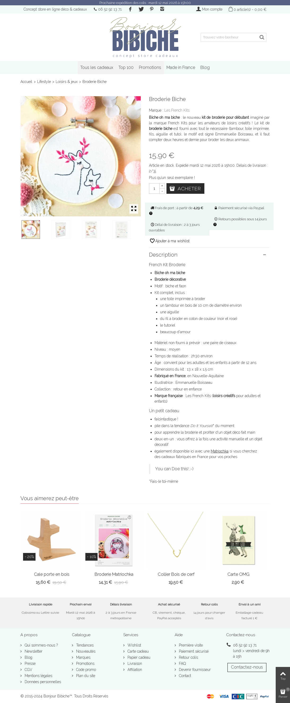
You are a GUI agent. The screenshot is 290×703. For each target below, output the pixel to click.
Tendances (84, 645)
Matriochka (220, 451)
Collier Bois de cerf (176, 574)
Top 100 (126, 67)
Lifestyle (44, 82)
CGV (28, 669)
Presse (30, 663)
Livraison (134, 663)
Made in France (180, 67)
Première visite (190, 645)
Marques (82, 657)
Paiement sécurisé (193, 651)
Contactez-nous (247, 667)
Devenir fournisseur (194, 669)
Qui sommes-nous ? (41, 645)
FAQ (182, 663)
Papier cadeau (138, 657)
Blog (205, 67)
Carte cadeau (137, 651)
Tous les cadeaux (96, 67)
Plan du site (85, 676)
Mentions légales (38, 676)
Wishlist (133, 645)
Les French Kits (177, 110)
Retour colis (188, 657)
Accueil (26, 82)
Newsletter (33, 651)
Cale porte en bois (51, 574)
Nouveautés (85, 651)
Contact (184, 676)
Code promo (85, 669)
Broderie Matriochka (114, 574)
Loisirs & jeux (67, 82)
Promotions (150, 67)
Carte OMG (238, 574)
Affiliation (134, 669)
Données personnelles (42, 682)
